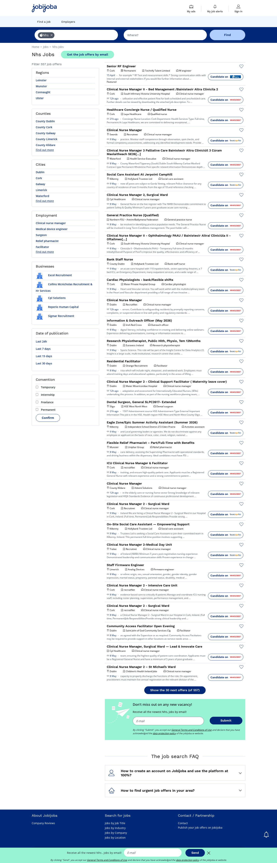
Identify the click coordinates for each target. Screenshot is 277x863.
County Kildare (45, 145)
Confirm (48, 418)
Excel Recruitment (54, 275)
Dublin (40, 172)
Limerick (41, 190)
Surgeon (41, 235)
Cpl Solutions (51, 298)
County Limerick (46, 139)
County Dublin (45, 121)
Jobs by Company (116, 833)
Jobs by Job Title (115, 823)
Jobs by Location (115, 837)
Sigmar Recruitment (55, 316)
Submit (225, 720)
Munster (41, 86)
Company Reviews (43, 823)
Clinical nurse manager (51, 223)
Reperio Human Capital (57, 307)
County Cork (44, 127)
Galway (40, 184)
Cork (39, 178)
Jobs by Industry (115, 828)
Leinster (41, 80)
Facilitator (42, 247)
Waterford (42, 196)
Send (195, 853)
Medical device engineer (52, 229)
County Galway (46, 133)
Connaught (43, 92)
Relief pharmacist (47, 241)
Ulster (40, 98)
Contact (183, 823)
